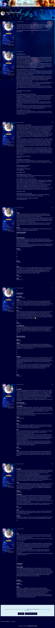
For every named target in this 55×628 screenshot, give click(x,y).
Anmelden (21, 613)
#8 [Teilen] (52, 529)
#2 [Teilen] (52, 51)
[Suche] (50, 5)
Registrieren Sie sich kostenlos (33, 609)
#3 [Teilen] (52, 122)
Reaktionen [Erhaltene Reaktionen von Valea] (5, 65)
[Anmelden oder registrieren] (53, 5)
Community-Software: (27, 626)
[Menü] (1, 5)
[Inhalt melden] (48, 46)
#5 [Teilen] (52, 288)
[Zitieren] (52, 46)
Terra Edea (21, 470)
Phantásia (18, 357)
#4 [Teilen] (52, 207)
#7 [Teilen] (52, 463)
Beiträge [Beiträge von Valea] (4, 37)
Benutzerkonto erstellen (31, 613)
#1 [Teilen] (52, 21)
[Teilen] (53, 18)
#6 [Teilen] (52, 384)
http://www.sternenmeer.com (30, 72)
